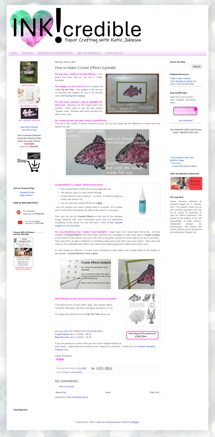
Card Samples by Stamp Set (183, 81)
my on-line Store (94, 331)
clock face (75, 225)
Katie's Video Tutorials (180, 78)
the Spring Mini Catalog (73, 96)
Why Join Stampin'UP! (89, 53)
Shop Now (27, 53)
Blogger (135, 422)
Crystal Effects (62, 334)
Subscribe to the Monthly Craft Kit (55, 53)
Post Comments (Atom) (77, 397)
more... (173, 103)
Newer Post (61, 392)
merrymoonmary (112, 422)
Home (14, 53)
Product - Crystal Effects (72, 372)
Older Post (154, 392)
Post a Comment (66, 386)
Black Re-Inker (62, 337)
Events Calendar (114, 53)
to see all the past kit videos (184, 166)
